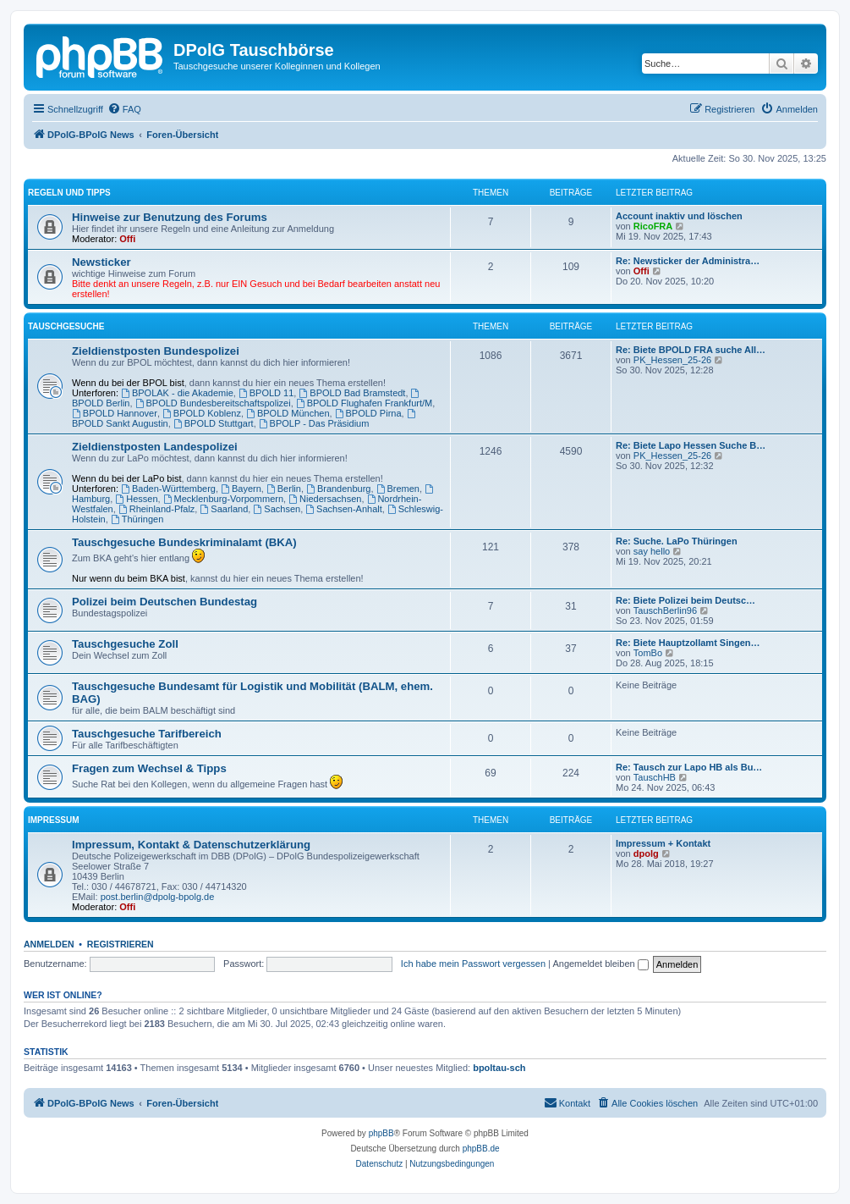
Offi (127, 239)
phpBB (381, 1133)
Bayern (241, 488)
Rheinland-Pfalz (156, 509)
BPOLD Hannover (114, 413)
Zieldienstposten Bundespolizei (155, 351)
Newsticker (101, 262)
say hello (651, 551)
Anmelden (49, 944)
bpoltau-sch (499, 1068)
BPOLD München (287, 413)
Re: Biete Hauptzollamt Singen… (688, 643)
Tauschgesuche (66, 326)
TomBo (647, 653)
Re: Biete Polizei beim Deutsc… (685, 600)
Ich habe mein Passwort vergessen (473, 963)
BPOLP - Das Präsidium (314, 423)
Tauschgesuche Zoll (125, 644)
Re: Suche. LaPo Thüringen (677, 541)
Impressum (54, 820)
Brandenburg (338, 488)
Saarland (224, 509)
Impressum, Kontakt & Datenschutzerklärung (191, 844)
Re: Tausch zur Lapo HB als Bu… (689, 767)
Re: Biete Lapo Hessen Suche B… (690, 445)
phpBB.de (481, 1148)
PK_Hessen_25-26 (672, 360)
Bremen (398, 488)
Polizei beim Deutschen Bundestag (164, 601)
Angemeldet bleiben (600, 963)
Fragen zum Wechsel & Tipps (149, 768)
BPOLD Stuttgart (213, 423)
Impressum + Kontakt (663, 843)
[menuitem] (124, 109)
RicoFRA (652, 226)
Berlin (283, 488)
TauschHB (654, 777)
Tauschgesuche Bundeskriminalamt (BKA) (184, 542)
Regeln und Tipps (69, 192)
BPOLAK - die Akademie (177, 393)
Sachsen (276, 509)
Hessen (136, 499)
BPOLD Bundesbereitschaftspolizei (213, 403)
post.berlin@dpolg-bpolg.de (158, 897)
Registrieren (120, 944)
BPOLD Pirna (368, 413)
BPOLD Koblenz (201, 413)
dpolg (646, 853)
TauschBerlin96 (665, 610)
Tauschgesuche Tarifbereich (147, 733)
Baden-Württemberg (168, 488)
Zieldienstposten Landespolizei (155, 446)
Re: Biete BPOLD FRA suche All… (690, 350)
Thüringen (137, 519)
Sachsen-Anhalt (343, 509)
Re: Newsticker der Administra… (688, 261)
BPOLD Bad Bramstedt (352, 393)
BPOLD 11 (266, 393)
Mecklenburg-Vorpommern (223, 499)
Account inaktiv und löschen (679, 216)
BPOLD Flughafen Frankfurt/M (364, 403)
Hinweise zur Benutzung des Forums (169, 217)
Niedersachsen (324, 499)
